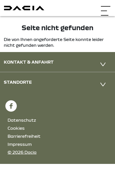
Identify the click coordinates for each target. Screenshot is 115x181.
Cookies (16, 128)
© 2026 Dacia (22, 152)
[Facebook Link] (11, 103)
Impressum (20, 144)
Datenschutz (22, 120)
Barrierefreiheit (24, 136)
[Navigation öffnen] (105, 7)
